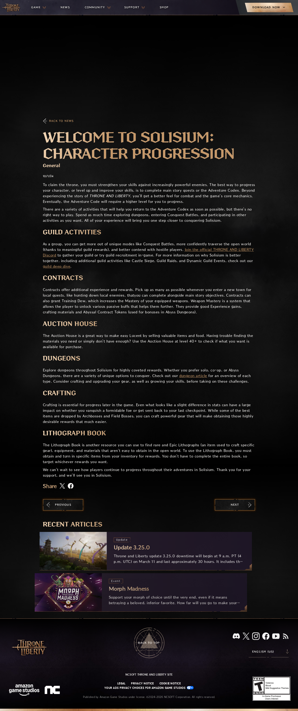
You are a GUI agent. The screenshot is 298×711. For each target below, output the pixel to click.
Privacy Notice (142, 683)
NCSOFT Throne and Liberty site (149, 674)
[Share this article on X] (62, 486)
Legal (121, 683)
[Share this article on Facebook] (71, 486)
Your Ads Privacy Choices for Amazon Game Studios (149, 688)
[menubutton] (38, 7)
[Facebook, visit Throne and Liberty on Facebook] (266, 636)
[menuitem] (38, 7)
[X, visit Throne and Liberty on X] (246, 636)
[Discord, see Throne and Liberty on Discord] (236, 636)
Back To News (61, 120)
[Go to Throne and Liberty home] (11, 7)
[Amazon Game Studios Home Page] (24, 690)
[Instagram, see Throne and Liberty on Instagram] (256, 636)
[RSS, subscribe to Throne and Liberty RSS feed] (285, 636)
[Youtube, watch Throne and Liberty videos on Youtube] (276, 636)
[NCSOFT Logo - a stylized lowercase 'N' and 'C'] (53, 690)
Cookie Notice (170, 683)
